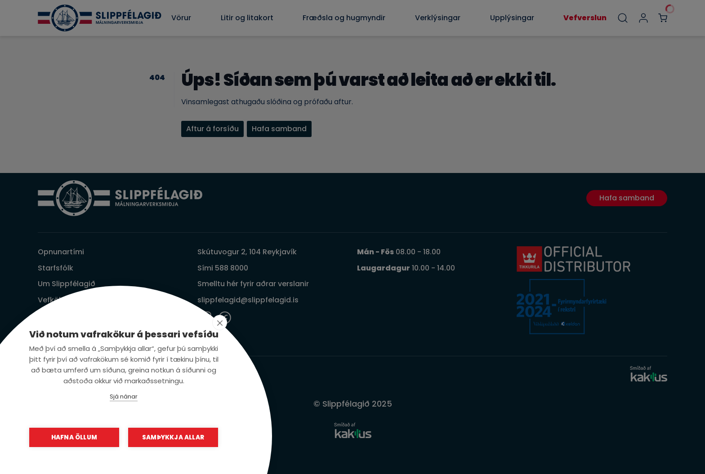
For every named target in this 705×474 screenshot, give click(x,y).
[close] (219, 322)
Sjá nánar (124, 396)
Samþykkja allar (173, 437)
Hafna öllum (74, 437)
